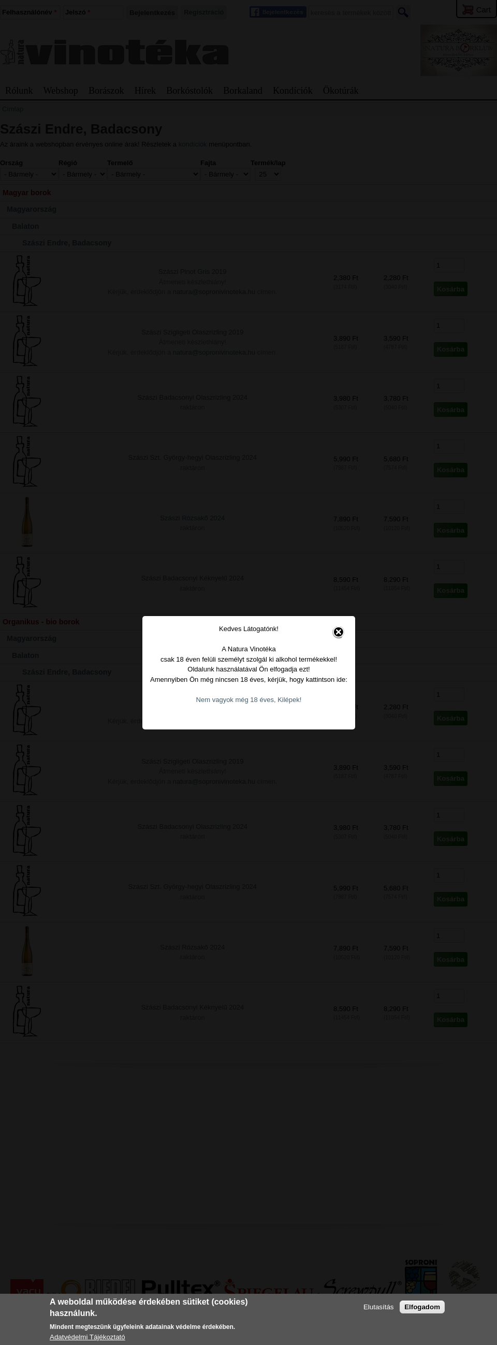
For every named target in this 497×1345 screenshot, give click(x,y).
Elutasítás (378, 1307)
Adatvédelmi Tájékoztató (87, 1337)
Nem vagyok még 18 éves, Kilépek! (249, 700)
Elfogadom (422, 1307)
